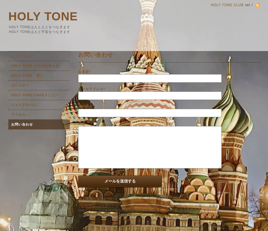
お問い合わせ (22, 124)
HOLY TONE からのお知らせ (35, 66)
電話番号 (85, 106)
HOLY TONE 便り (27, 76)
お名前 (84, 72)
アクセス (18, 115)
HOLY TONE (43, 16)
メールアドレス (91, 89)
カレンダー (20, 85)
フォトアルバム (24, 105)
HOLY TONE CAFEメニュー (35, 95)
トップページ (22, 56)
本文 (81, 124)
